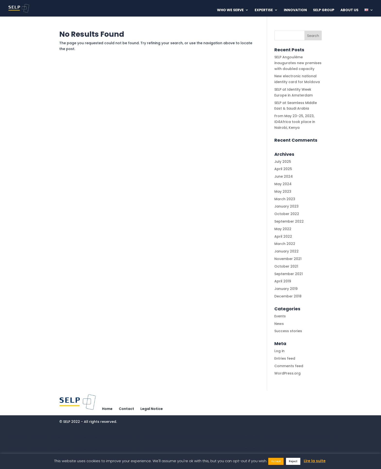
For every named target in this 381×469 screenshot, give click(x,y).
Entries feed (284, 358)
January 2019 (286, 288)
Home (107, 408)
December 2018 (288, 296)
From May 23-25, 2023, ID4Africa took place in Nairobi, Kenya (294, 121)
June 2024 (283, 176)
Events (280, 316)
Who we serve (230, 10)
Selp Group (323, 10)
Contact (126, 408)
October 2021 (286, 266)
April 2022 (283, 236)
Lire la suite (315, 460)
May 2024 (283, 184)
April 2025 (283, 168)
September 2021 (288, 273)
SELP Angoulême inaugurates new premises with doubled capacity (297, 63)
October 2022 (286, 213)
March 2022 (284, 243)
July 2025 (282, 161)
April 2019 (282, 281)
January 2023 (286, 206)
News (279, 323)
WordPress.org (287, 373)
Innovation (295, 10)
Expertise (264, 10)
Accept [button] (276, 461)
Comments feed (288, 366)
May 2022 (282, 228)
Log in (279, 350)
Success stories (288, 331)
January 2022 (286, 251)
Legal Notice (151, 408)
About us (349, 10)
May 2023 (282, 191)
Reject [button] (293, 461)
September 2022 (289, 221)
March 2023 (284, 199)
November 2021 (288, 258)
